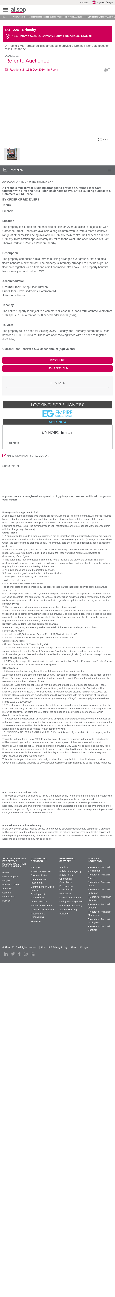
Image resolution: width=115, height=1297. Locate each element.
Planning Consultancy (42, 909)
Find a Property (10, 876)
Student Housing (68, 909)
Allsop (18, 10)
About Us (7, 888)
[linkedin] (5, 954)
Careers (84, 2)
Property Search (18, 17)
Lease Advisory (39, 901)
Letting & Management (71, 901)
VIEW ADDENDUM (57, 368)
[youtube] (32, 954)
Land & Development (70, 897)
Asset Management (41, 871)
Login (110, 2)
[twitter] (13, 954)
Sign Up (98, 2)
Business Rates (39, 875)
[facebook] (19, 954)
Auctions (35, 867)
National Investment (41, 905)
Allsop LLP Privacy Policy (54, 947)
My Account (8, 896)
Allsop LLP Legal (79, 947)
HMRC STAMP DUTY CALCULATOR (25, 456)
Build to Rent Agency (70, 871)
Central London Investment (39, 881)
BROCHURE (57, 360)
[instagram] (25, 954)
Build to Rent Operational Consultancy (66, 878)
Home (5, 17)
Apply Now (57, 422)
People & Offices (11, 884)
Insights (6, 880)
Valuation (35, 921)
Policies (6, 900)
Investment (65, 893)
